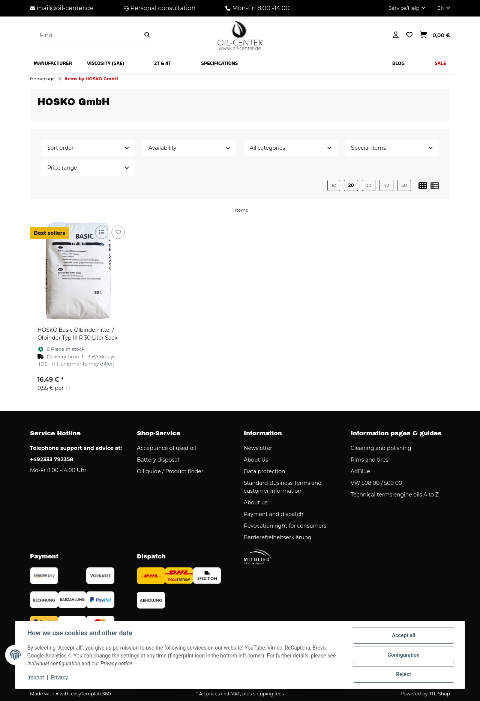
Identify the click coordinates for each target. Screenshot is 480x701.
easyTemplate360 (91, 693)
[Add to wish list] (117, 232)
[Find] (85, 35)
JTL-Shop (439, 693)
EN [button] (443, 8)
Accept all (403, 635)
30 (369, 185)
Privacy (59, 678)
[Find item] (147, 35)
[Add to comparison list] (101, 232)
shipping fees (268, 693)
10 (334, 185)
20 (351, 185)
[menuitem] (53, 63)
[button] (406, 8)
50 (404, 185)
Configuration (403, 655)
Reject (403, 674)
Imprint (35, 678)
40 (386, 185)
